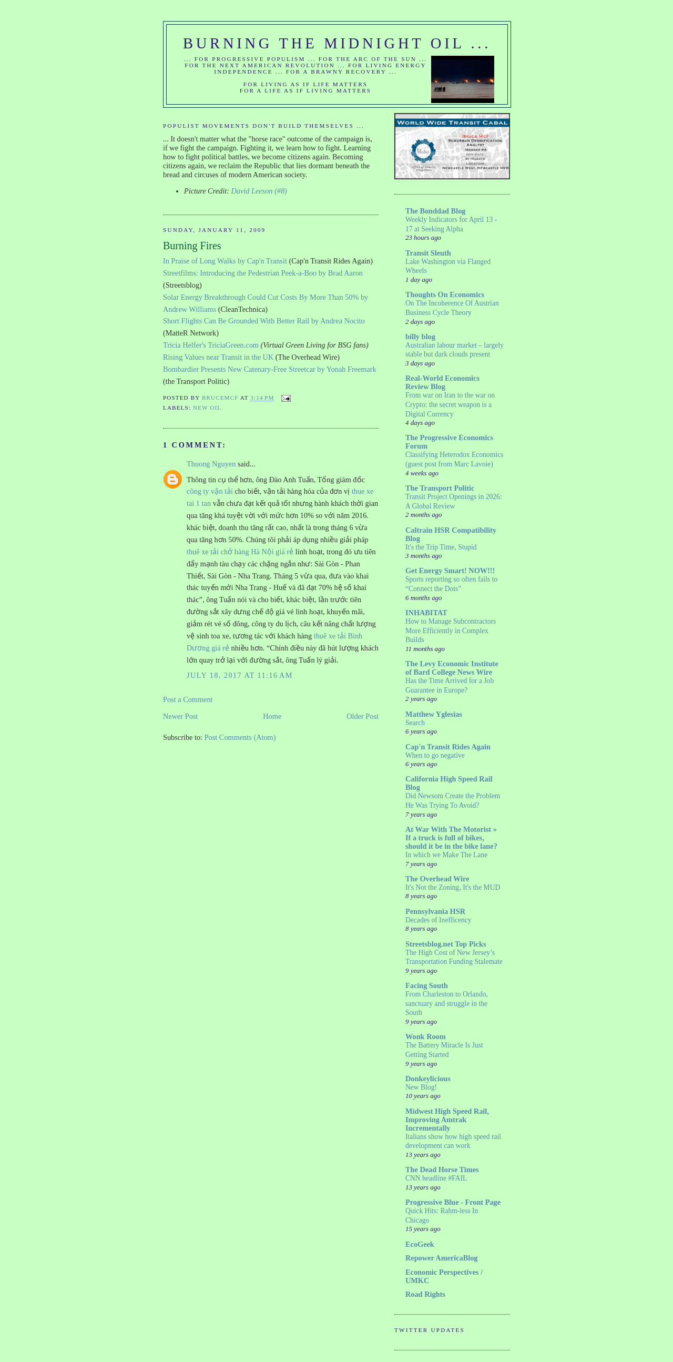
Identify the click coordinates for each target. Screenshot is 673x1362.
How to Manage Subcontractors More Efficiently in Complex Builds (450, 630)
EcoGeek (419, 1244)
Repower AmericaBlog (441, 1258)
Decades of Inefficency (438, 920)
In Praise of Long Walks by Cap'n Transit (225, 261)
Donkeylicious (428, 1078)
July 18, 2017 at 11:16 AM (240, 675)
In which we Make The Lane (446, 855)
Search (415, 723)
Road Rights (425, 1294)
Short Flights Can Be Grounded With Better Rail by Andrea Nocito (264, 321)
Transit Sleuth (428, 253)
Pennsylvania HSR (435, 911)
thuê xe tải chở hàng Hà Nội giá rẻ (240, 551)
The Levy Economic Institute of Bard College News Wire (451, 667)
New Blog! (421, 1087)
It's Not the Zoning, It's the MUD (452, 887)
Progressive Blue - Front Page (453, 1202)
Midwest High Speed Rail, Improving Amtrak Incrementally (447, 1119)
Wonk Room (425, 1036)
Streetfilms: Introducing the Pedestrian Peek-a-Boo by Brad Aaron (263, 273)
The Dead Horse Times (442, 1169)
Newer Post (180, 716)
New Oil (207, 407)
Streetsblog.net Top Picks (445, 944)
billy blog (420, 336)
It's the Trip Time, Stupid (441, 547)
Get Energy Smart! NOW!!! (450, 570)
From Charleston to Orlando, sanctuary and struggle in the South (446, 1003)
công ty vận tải (210, 491)
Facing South (426, 985)
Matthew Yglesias (433, 714)
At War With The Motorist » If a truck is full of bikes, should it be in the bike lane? (451, 837)
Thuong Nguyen (211, 464)
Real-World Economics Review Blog (442, 382)
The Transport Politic (439, 488)
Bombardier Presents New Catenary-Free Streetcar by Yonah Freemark (269, 369)
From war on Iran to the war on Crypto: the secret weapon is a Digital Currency (450, 404)
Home (272, 716)
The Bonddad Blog (435, 211)
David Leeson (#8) (259, 191)
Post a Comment (188, 699)
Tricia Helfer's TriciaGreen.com (211, 345)
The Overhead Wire (437, 879)
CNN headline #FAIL (436, 1178)
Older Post (362, 716)
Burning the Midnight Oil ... (337, 43)
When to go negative (435, 755)
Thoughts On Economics (444, 294)
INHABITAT (426, 612)
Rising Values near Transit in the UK (218, 357)
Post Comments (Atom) (240, 737)
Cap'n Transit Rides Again (448, 747)
